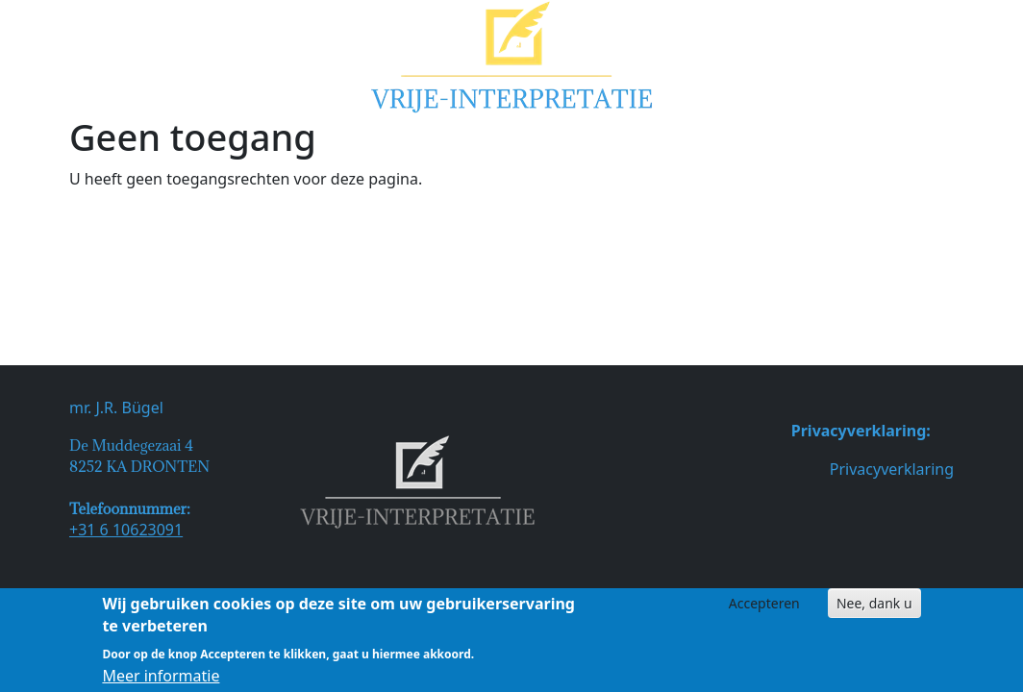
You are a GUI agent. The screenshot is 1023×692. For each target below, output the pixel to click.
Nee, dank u (874, 607)
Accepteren (764, 607)
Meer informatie (160, 679)
